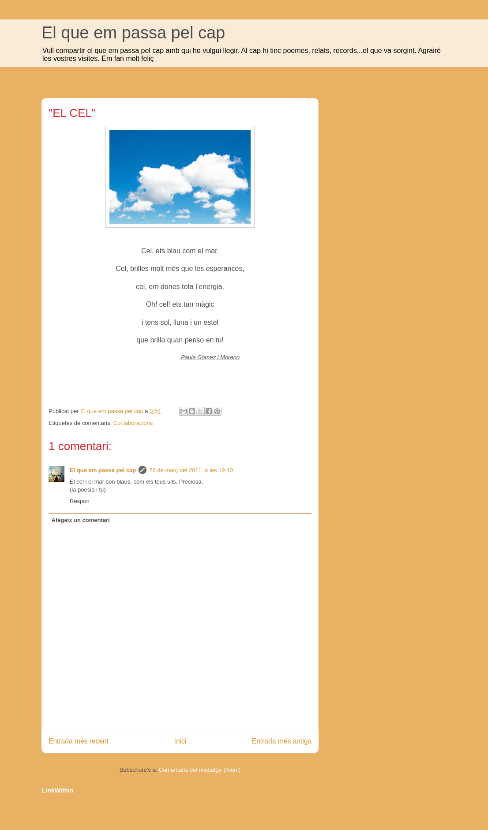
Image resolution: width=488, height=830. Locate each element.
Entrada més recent (79, 741)
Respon (80, 501)
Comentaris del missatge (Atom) (200, 769)
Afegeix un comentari (81, 520)
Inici (180, 741)
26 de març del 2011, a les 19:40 (191, 470)
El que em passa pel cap (133, 32)
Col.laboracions (133, 423)
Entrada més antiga (282, 741)
